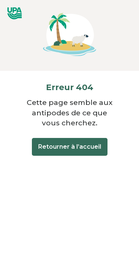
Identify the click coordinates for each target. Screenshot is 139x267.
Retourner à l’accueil (69, 146)
